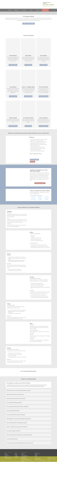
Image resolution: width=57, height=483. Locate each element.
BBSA (22, 454)
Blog (31, 10)
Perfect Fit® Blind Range (43, 96)
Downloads (23, 458)
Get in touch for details (34, 159)
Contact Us (38, 10)
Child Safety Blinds (24, 455)
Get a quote (32, 161)
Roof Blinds (46, 199)
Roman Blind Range (43, 64)
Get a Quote (45, 10)
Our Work (24, 10)
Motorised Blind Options (43, 125)
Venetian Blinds (33, 196)
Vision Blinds (40, 198)
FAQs (22, 460)
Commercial (23, 461)
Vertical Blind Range (13, 96)
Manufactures (7, 455)
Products (17, 10)
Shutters (16, 454)
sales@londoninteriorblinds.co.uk (48, 6)
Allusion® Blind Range (13, 125)
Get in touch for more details (40, 183)
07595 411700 (38, 459)
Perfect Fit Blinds (33, 199)
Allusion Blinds (47, 198)
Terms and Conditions (8, 458)
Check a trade (24, 457)
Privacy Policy (7, 457)
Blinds (16, 453)
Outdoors (16, 456)
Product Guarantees (25, 456)
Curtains (16, 455)
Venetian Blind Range (13, 64)
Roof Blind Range (28, 125)
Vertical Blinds (33, 198)
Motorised (16, 457)
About (10, 10)
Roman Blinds (47, 196)
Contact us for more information (28, 23)
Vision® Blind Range (28, 96)
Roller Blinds (40, 196)
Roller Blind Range (28, 64)
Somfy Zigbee (40, 199)
